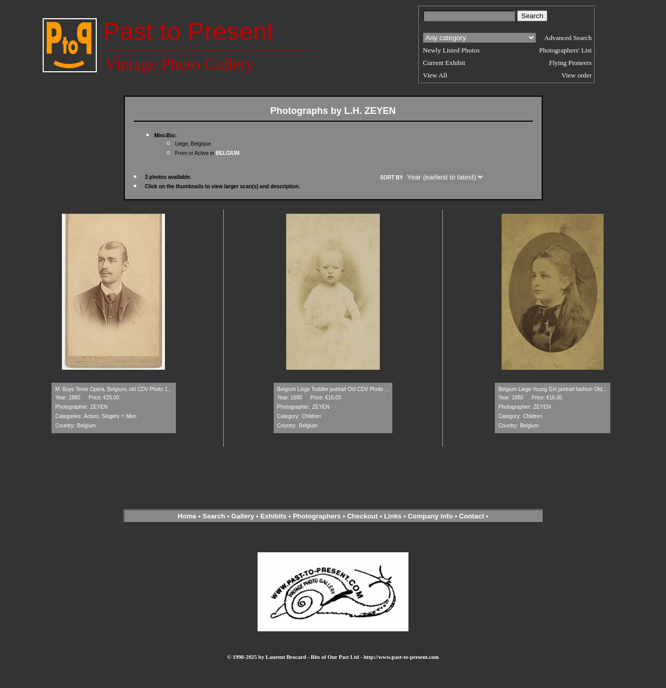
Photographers (317, 516)
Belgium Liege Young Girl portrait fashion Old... (552, 389)
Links (393, 516)
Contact (471, 516)
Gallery (242, 516)
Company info (431, 516)
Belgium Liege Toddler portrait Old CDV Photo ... (333, 389)
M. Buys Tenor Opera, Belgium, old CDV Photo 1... (113, 389)
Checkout (362, 516)
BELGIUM (227, 153)
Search (213, 516)
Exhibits (273, 516)
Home (186, 516)
